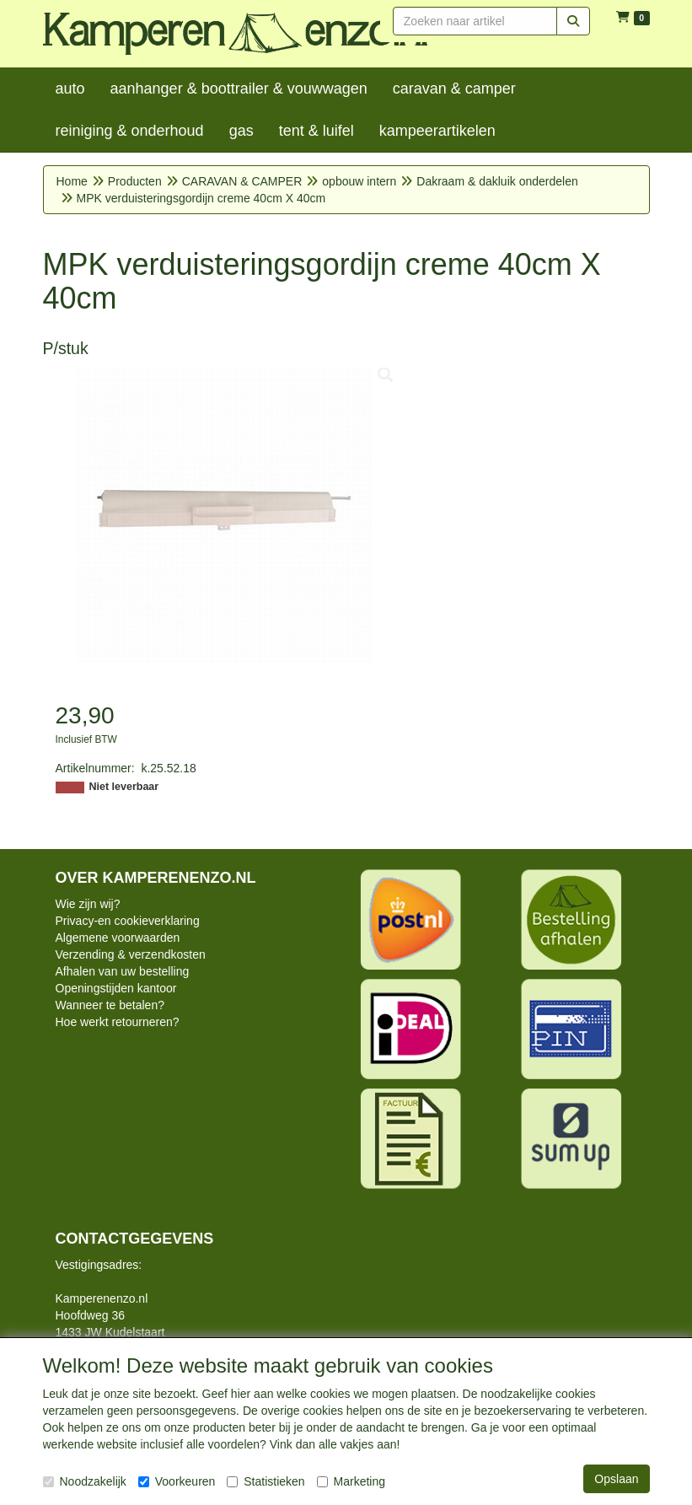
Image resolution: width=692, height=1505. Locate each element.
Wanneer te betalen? (110, 1005)
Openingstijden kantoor (116, 988)
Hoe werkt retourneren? (118, 1022)
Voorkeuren (177, 1481)
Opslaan (616, 1479)
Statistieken (265, 1481)
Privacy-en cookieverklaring (128, 920)
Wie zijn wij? (88, 904)
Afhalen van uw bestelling (123, 971)
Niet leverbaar (124, 787)
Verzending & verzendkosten (131, 954)
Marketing (351, 1481)
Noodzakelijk (84, 1481)
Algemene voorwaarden (118, 937)
